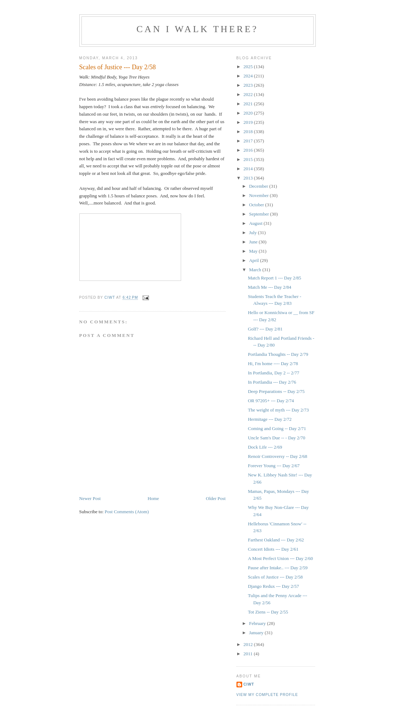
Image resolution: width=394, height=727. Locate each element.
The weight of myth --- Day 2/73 (278, 410)
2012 (249, 644)
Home (153, 498)
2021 (249, 103)
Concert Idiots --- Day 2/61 (273, 549)
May (254, 251)
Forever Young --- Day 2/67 (274, 465)
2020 (249, 113)
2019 (249, 122)
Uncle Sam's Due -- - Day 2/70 (276, 437)
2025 (249, 66)
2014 (249, 168)
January (257, 632)
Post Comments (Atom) (127, 511)
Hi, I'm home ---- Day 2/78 (273, 363)
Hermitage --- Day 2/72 (269, 419)
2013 (249, 178)
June (254, 241)
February (258, 623)
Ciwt (249, 684)
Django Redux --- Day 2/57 (273, 586)
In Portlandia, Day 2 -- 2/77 (273, 372)
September (259, 214)
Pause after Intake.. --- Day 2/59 (278, 567)
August (256, 223)
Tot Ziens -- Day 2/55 (268, 612)
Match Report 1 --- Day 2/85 (274, 278)
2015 (249, 159)
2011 (249, 653)
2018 (249, 131)
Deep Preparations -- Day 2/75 (276, 391)
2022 (249, 94)
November (259, 195)
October (257, 204)
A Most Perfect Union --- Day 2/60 (280, 558)
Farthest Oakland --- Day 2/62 (276, 539)
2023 (249, 85)
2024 (249, 76)
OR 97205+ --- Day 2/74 (271, 400)
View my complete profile (267, 695)
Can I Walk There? (197, 29)
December (259, 186)
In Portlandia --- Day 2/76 (272, 382)
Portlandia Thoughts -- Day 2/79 (278, 354)
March (255, 269)
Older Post (215, 498)
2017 (249, 140)
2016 (249, 150)
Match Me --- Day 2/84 (269, 287)
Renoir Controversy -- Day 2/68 (277, 456)
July (253, 232)
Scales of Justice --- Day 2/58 (275, 577)
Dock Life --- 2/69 (265, 447)
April (254, 260)
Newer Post (90, 498)
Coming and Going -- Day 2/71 (277, 428)
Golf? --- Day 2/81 (265, 329)
